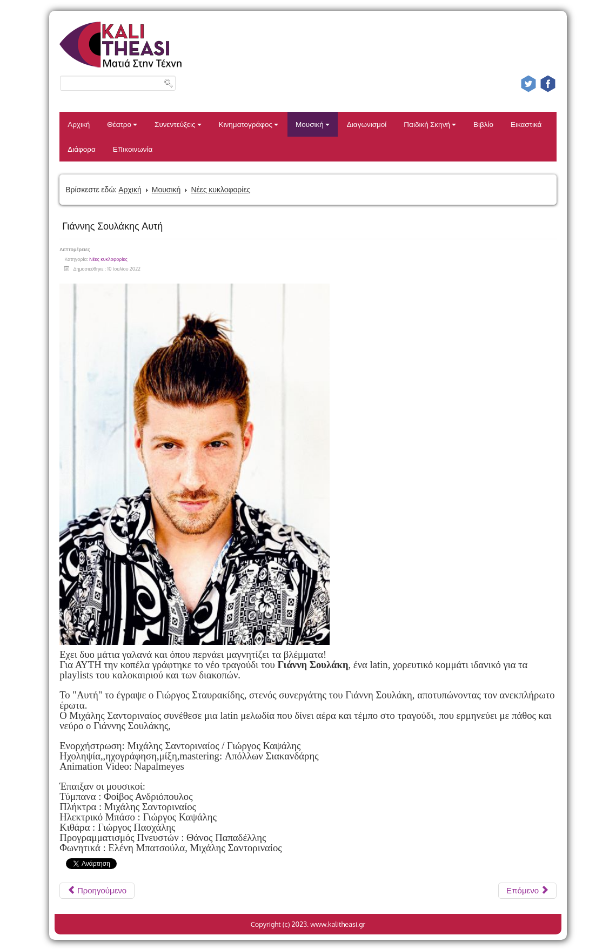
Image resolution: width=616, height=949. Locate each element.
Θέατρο (122, 124)
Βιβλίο (483, 124)
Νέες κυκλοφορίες (220, 189)
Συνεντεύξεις (178, 124)
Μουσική (313, 124)
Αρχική (79, 124)
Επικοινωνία (133, 148)
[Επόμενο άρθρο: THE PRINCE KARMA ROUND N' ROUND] (527, 891)
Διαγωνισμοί (366, 124)
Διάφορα (82, 148)
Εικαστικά (526, 124)
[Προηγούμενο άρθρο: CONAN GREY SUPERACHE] (97, 891)
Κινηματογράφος (249, 124)
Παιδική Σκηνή (430, 124)
